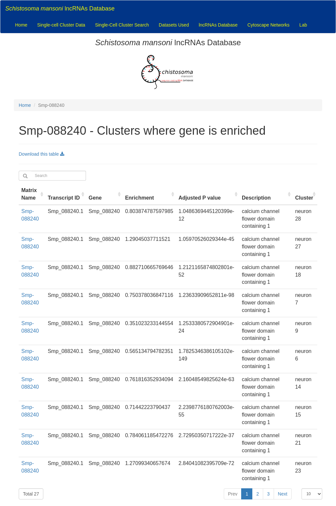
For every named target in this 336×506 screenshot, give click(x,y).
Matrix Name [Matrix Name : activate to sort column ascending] (29, 194)
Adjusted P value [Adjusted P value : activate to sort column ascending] (199, 198)
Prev (233, 493)
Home (21, 25)
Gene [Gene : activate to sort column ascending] (95, 198)
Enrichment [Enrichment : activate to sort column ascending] (139, 198)
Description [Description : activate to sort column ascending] (256, 198)
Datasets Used (174, 25)
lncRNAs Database (60, 8)
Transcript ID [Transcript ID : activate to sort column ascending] (64, 198)
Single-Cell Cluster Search (122, 25)
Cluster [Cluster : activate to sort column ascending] (304, 198)
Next (282, 493)
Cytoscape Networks (268, 25)
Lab (303, 25)
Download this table (41, 154)
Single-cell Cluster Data (61, 25)
